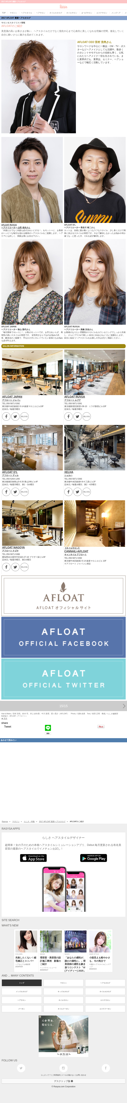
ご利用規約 (56, 1075)
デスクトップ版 (63, 1081)
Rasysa (5, 821)
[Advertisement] (63, 780)
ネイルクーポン (63, 1009)
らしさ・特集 (29, 821)
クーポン (21, 1009)
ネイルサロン (63, 1000)
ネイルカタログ (105, 991)
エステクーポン (105, 1009)
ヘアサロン (22, 1000)
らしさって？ (46, 1075)
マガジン (16, 821)
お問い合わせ (81, 1075)
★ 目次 (4, 718)
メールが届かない (68, 1075)
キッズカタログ (63, 991)
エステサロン (105, 1000)
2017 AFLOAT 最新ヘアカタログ (16, 18)
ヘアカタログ (105, 983)
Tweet (7, 726)
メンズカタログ (21, 991)
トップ (21, 983)
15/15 (92, 706)
